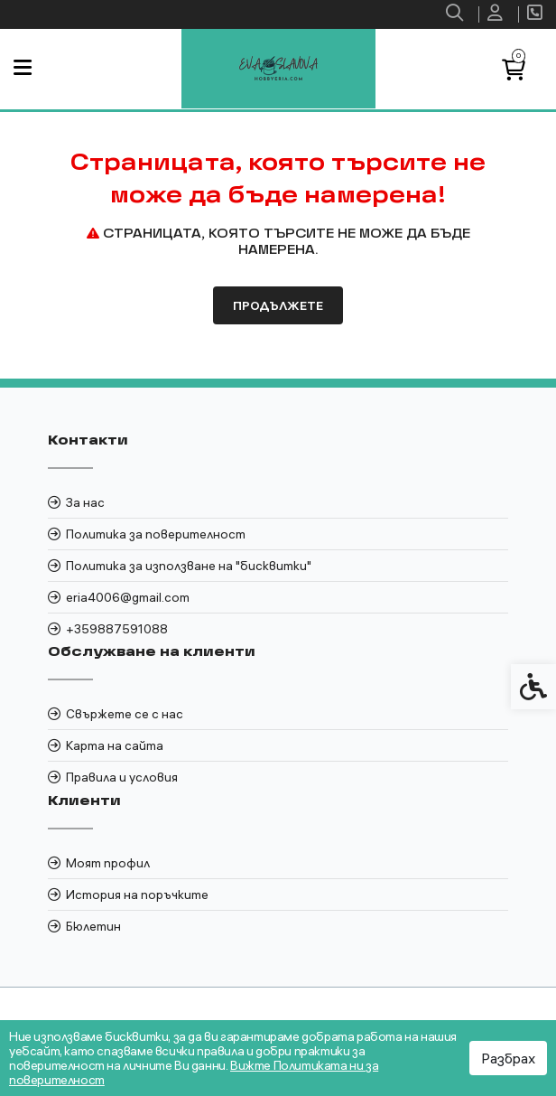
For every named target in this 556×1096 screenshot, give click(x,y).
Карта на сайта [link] (114, 745)
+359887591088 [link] (117, 629)
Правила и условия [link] (122, 777)
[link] (457, 14)
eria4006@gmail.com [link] (128, 597)
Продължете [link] (278, 305)
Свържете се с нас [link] (124, 714)
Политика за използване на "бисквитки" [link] (188, 565)
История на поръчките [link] (137, 894)
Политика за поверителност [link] (156, 534)
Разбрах (508, 1058)
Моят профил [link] (108, 863)
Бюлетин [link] (93, 926)
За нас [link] (85, 502)
